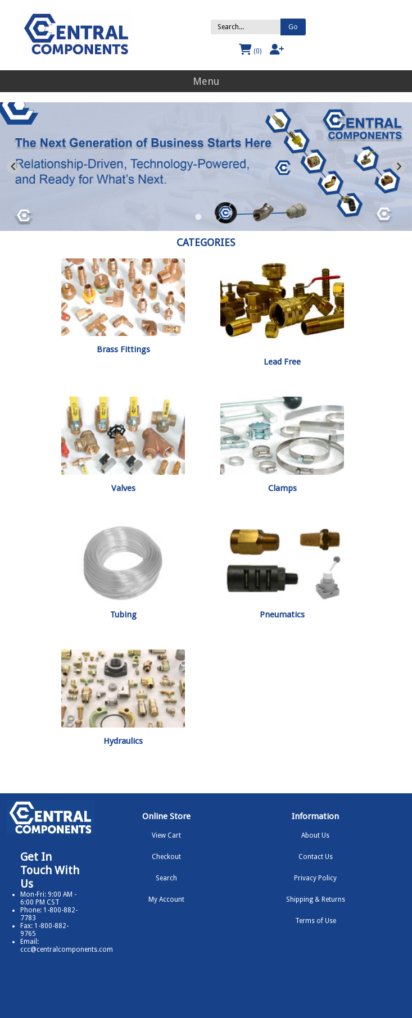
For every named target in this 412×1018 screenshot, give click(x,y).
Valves (123, 488)
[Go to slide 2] (206, 217)
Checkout (166, 857)
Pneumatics (282, 615)
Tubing (123, 615)
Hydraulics (123, 741)
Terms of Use (315, 921)
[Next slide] (398, 167)
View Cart (166, 835)
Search (166, 878)
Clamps (282, 488)
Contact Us (315, 857)
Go (293, 27)
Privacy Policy (315, 878)
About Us (315, 835)
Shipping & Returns (315, 899)
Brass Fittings (123, 349)
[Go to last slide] (13, 167)
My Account (166, 899)
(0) (250, 49)
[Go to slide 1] (198, 216)
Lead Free (282, 362)
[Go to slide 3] (214, 217)
